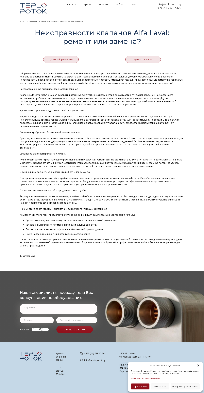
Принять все (140, 386)
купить (60, 352)
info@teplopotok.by (169, 4)
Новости (32, 22)
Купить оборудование (60, 59)
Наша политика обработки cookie (145, 378)
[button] (198, 365)
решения (61, 356)
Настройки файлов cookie (185, 386)
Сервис (86, 4)
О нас (133, 4)
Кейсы (119, 4)
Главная (23, 22)
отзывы (60, 373)
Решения (103, 4)
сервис (59, 359)
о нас (58, 366)
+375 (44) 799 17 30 (168, 7)
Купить (71, 4)
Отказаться (160, 386)
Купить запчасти (143, 59)
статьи (59, 370)
